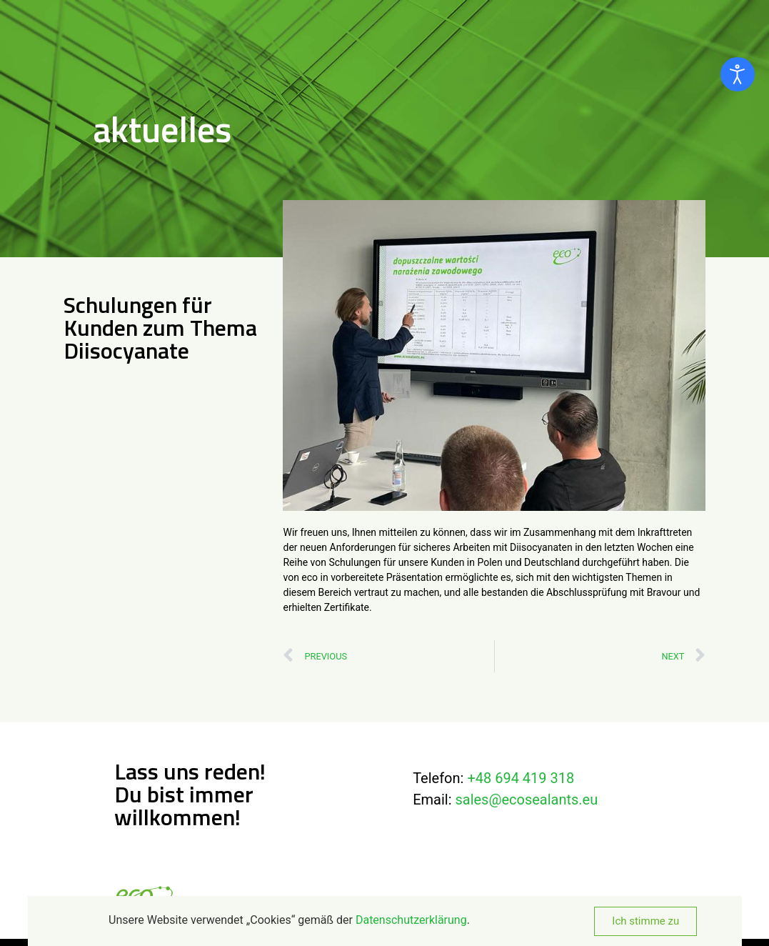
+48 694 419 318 (520, 778)
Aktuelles (613, 15)
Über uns (464, 15)
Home (406, 15)
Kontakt (679, 15)
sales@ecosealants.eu (526, 799)
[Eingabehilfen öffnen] (737, 74)
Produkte (538, 15)
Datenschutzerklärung (461, 901)
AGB (530, 901)
